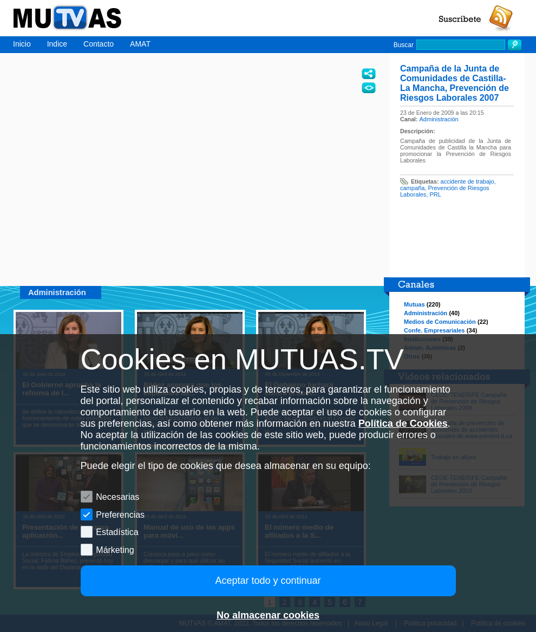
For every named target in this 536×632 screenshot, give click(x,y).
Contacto (98, 44)
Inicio (22, 44)
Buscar (404, 45)
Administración (439, 119)
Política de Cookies (403, 423)
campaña (412, 188)
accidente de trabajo (467, 181)
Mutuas (414, 304)
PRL (435, 194)
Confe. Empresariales (434, 330)
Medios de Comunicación (440, 321)
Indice (57, 44)
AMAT (140, 44)
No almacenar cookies (268, 615)
